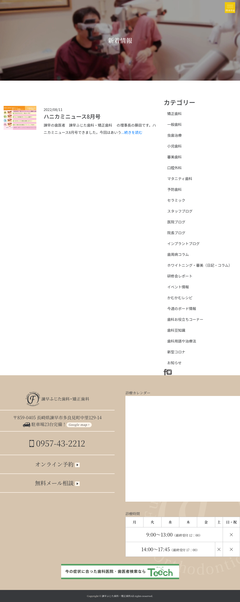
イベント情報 (178, 286)
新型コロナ (176, 351)
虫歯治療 (174, 135)
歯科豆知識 (176, 330)
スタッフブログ (180, 211)
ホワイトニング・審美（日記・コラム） (199, 265)
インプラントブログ (183, 243)
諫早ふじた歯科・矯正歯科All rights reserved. (127, 596)
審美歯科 (174, 156)
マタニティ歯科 (179, 178)
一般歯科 (174, 124)
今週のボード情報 (181, 308)
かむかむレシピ (180, 297)
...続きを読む (132, 132)
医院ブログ (176, 221)
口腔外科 (174, 167)
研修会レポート (180, 275)
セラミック (176, 200)
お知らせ (174, 362)
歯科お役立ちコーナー (185, 319)
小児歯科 (174, 146)
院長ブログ (176, 232)
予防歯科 (174, 189)
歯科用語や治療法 (181, 340)
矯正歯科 (174, 113)
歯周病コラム (178, 254)
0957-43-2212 (57, 443)
